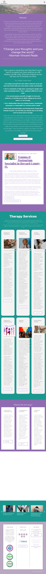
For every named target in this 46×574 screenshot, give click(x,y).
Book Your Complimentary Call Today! (23, 138)
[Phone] (22, 534)
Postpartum (8, 532)
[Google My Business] (24, 536)
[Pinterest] (22, 536)
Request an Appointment (36, 535)
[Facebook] (24, 534)
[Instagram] (26, 534)
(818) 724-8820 (36, 544)
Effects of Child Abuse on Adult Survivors (8, 514)
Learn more (7, 300)
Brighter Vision (40, 571)
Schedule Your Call (7, 441)
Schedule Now (23, 135)
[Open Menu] (44, 2)
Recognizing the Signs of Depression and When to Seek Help (36, 515)
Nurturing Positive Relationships (21, 514)
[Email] (19, 534)
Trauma (10, 531)
